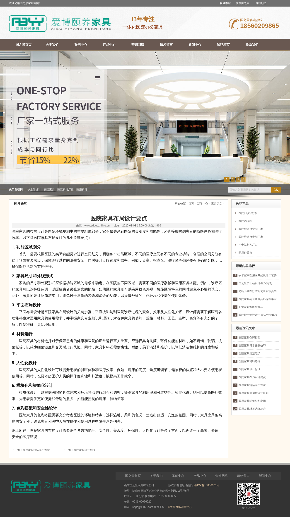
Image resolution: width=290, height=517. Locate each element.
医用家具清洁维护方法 (36, 450)
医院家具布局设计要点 (252, 377)
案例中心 (178, 476)
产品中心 (199, 476)
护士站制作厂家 (248, 244)
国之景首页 (133, 476)
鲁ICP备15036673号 (206, 485)
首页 (191, 203)
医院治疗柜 (245, 221)
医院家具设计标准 (84, 450)
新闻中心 (202, 203)
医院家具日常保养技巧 (252, 345)
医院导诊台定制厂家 (251, 229)
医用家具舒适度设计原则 (253, 393)
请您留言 (243, 476)
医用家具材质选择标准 (252, 408)
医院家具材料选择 (249, 361)
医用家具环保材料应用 (252, 401)
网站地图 (261, 3)
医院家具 (49, 189)
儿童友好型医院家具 (251, 307)
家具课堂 (216, 203)
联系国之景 (242, 3)
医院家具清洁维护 (249, 353)
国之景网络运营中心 (179, 507)
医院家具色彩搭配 (249, 337)
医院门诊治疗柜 (248, 213)
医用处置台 (245, 252)
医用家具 (81, 189)
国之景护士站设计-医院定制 (255, 283)
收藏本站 (225, 3)
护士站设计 (34, 189)
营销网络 (221, 476)
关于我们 (156, 476)
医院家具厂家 (65, 189)
